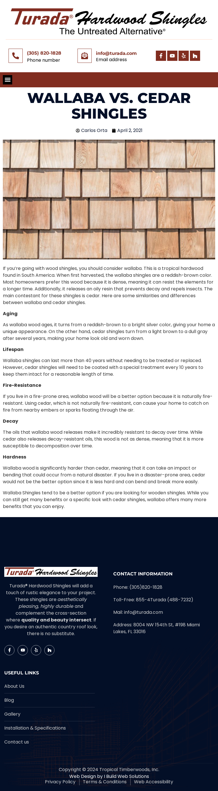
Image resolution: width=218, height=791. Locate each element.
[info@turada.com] (84, 56)
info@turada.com (116, 53)
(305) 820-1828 (44, 53)
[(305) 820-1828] (16, 56)
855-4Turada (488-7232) (164, 599)
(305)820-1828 (145, 587)
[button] (7, 79)
